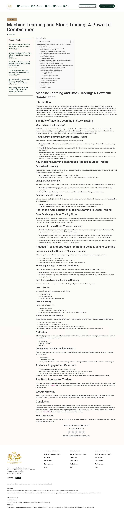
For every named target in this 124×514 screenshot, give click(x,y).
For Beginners (48, 464)
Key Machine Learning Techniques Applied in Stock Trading (55, 53)
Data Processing (48, 73)
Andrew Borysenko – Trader (52, 454)
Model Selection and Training (51, 75)
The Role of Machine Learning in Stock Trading (52, 48)
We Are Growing (45, 84)
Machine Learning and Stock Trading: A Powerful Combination (55, 44)
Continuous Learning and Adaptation (51, 78)
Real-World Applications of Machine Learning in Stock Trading (56, 60)
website (53, 385)
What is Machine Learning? (49, 49)
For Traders (47, 457)
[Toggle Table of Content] (71, 41)
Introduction (44, 46)
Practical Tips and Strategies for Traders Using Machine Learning (57, 65)
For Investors (48, 461)
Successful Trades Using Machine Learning (53, 63)
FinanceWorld (47, 412)
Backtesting (47, 76)
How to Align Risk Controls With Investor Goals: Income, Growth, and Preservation (19, 63)
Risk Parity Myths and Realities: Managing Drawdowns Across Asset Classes (19, 46)
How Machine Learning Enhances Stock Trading (54, 51)
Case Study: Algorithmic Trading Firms (52, 62)
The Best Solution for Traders (48, 82)
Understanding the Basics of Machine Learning (54, 67)
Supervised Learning (48, 55)
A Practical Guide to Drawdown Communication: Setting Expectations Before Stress (19, 81)
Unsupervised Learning (48, 56)
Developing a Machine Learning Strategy (52, 70)
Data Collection (48, 72)
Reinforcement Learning (48, 58)
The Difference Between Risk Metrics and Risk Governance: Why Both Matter (19, 72)
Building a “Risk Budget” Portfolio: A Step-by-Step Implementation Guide (20, 55)
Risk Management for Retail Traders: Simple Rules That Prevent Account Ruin (18, 89)
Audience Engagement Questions (49, 80)
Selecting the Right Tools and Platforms (52, 69)
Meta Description (47, 87)
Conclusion (43, 86)
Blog (45, 467)
